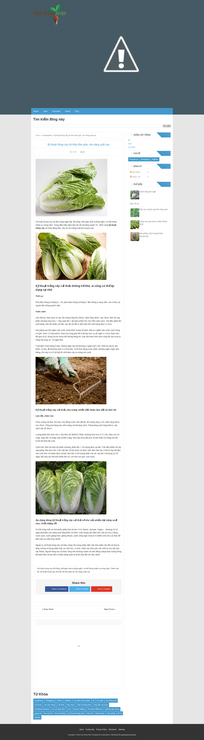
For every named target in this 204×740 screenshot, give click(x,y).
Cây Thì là (134, 204)
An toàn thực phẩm (82, 700)
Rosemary (100, 713)
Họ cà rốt (48, 713)
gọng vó (38, 713)
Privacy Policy (101, 729)
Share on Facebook (56, 588)
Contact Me (90, 729)
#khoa (59, 700)
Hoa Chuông (60, 713)
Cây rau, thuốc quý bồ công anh (153, 209)
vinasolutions (105, 735)
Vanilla (37, 717)
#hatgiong (50, 700)
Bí (94, 700)
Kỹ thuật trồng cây (76, 713)
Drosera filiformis (95, 709)
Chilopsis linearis (41, 709)
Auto (45, 111)
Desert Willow (79, 709)
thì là (120, 713)
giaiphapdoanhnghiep (128, 735)
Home (36, 111)
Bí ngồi (100, 700)
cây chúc (71, 705)
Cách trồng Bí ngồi (147, 192)
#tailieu (68, 700)
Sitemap (121, 729)
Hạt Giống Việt (85, 735)
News (67, 111)
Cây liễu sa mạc (101, 705)
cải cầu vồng (49, 705)
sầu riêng (111, 713)
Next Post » (109, 609)
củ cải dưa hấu (58, 709)
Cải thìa (60, 705)
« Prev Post (47, 609)
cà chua (37, 705)
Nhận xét (135, 177)
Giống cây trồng (112, 709)
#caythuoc (38, 700)
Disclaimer (113, 729)
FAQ (77, 111)
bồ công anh (111, 700)
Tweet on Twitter (79, 588)
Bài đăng (135, 172)
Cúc (69, 709)
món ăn (89, 713)
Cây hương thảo (84, 705)
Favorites (56, 111)
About (81, 729)
